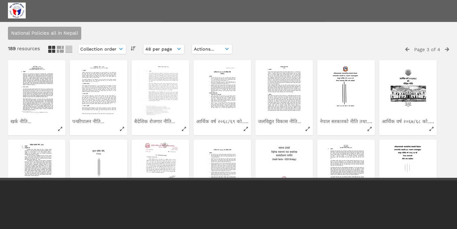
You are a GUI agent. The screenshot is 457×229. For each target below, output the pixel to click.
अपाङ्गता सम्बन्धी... (399, 162)
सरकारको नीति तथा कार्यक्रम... (348, 162)
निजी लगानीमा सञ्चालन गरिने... (39, 162)
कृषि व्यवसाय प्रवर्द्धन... (155, 162)
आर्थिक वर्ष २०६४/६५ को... (36, 82)
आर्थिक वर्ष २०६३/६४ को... (283, 82)
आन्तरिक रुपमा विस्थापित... (222, 82)
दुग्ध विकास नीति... (90, 82)
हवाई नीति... (269, 162)
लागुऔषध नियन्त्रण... (215, 162)
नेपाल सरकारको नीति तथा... (160, 82)
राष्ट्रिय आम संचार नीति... (404, 82)
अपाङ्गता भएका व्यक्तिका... (97, 162)
